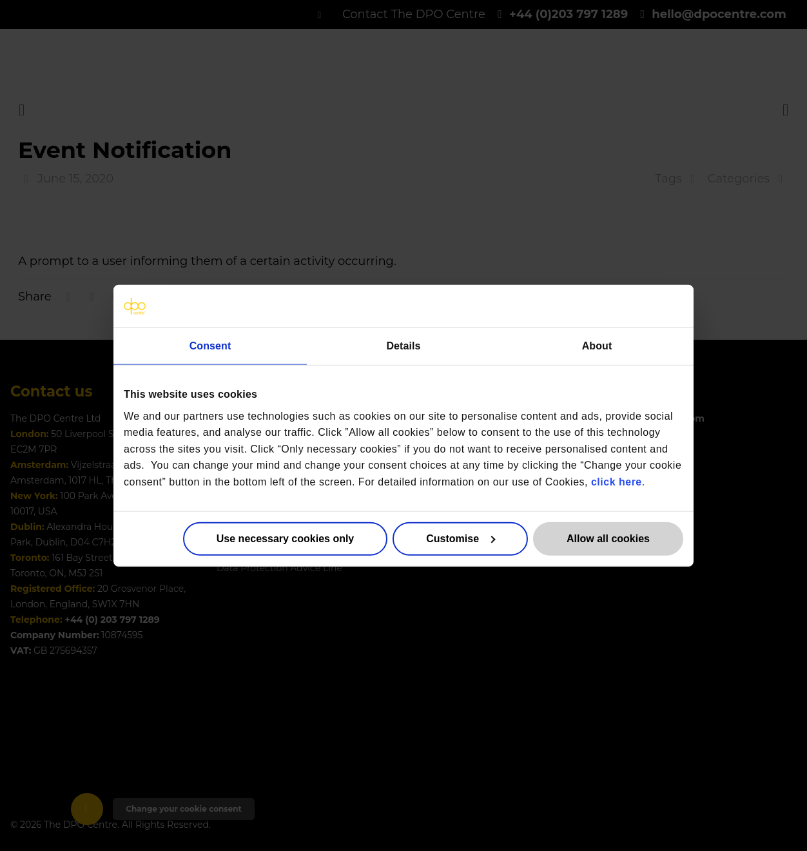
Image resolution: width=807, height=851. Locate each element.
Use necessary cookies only (285, 538)
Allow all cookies (608, 538)
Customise (460, 538)
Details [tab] (403, 345)
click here (616, 481)
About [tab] (597, 345)
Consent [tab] (210, 345)
